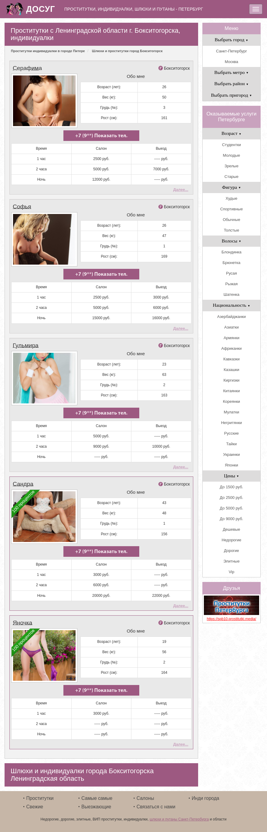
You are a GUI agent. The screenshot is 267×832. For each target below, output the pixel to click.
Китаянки (231, 391)
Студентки (231, 144)
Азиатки (231, 327)
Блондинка (231, 252)
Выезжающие (96, 806)
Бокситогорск (177, 68)
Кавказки (231, 359)
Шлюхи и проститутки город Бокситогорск (127, 51)
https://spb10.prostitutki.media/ (231, 619)
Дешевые (231, 529)
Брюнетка (232, 262)
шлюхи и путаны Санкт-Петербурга (179, 819)
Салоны (145, 798)
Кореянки (231, 401)
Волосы (231, 240)
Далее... (180, 189)
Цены (231, 475)
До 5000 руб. (231, 508)
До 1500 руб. (231, 487)
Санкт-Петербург (231, 51)
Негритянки (231, 422)
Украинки (231, 454)
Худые (232, 198)
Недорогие (231, 540)
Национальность (231, 305)
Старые (231, 176)
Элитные (231, 561)
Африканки (231, 348)
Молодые (231, 155)
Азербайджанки (231, 316)
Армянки (231, 338)
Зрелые (231, 166)
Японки (231, 465)
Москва (231, 61)
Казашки (231, 369)
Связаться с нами (156, 806)
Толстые (231, 230)
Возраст (231, 133)
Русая (231, 273)
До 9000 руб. (231, 518)
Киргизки (231, 380)
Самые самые (96, 798)
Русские (231, 433)
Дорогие (231, 550)
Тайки (231, 444)
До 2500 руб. (231, 497)
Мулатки (231, 412)
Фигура (231, 187)
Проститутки (40, 798)
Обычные (231, 219)
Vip (232, 572)
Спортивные (231, 209)
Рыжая (231, 284)
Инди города (205, 798)
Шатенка (231, 294)
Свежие (34, 806)
